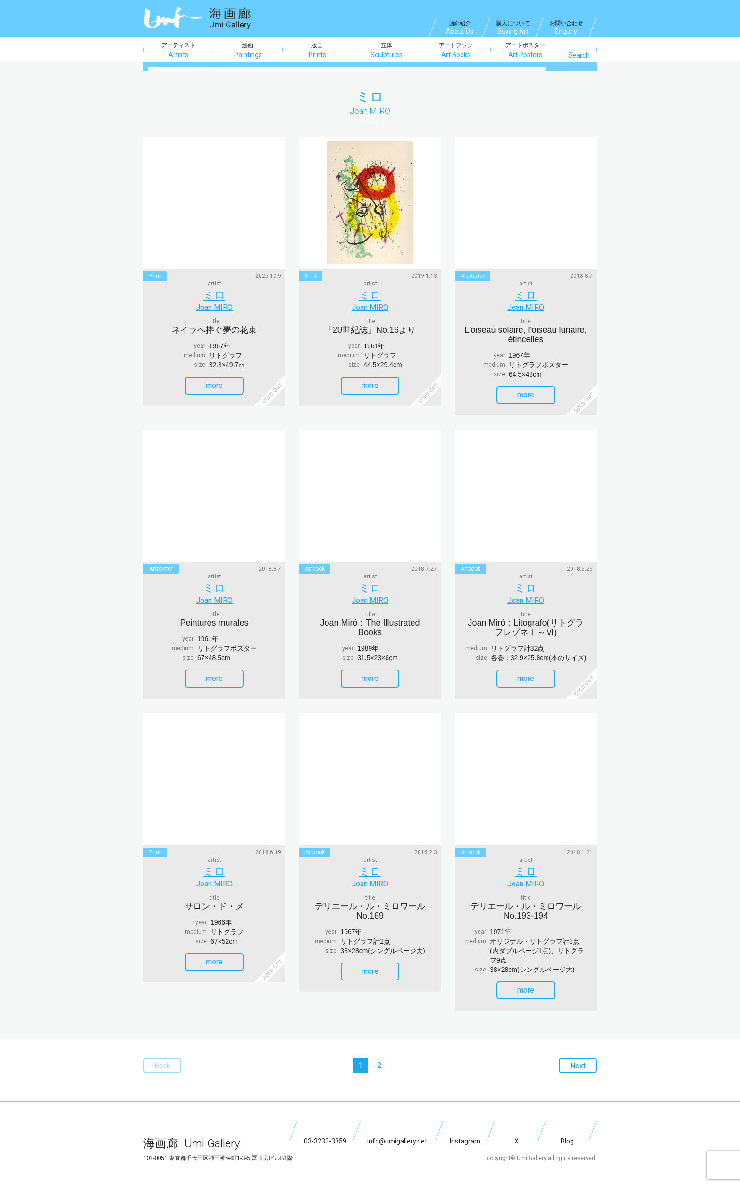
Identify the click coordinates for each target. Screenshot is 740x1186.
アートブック (456, 50)
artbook (315, 564)
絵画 (248, 50)
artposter (473, 276)
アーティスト (178, 50)
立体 (386, 50)
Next (582, 1051)
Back (158, 1051)
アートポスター (525, 50)
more (223, 380)
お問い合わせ (566, 28)
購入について (513, 28)
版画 (317, 50)
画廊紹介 (459, 28)
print (155, 276)
